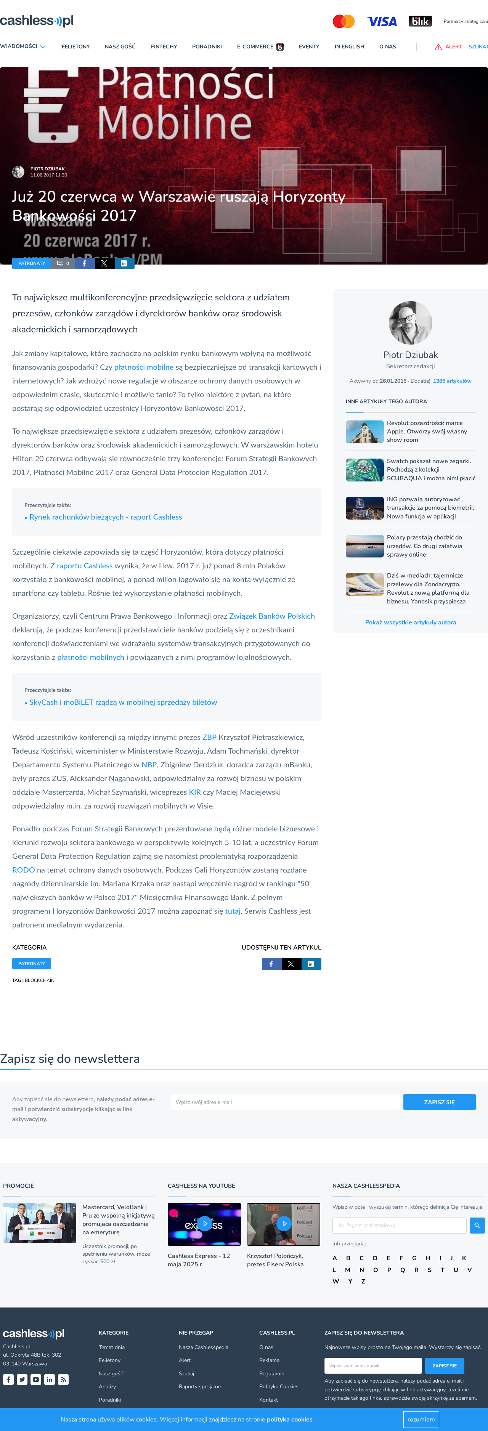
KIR (195, 791)
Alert (185, 1360)
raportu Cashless (85, 565)
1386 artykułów (452, 381)
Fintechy (164, 46)
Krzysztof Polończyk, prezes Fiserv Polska (275, 1260)
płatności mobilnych (90, 656)
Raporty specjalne (200, 1386)
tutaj (233, 910)
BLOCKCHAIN (40, 980)
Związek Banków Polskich (272, 615)
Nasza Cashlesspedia (203, 1347)
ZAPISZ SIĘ (439, 1101)
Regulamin (271, 1373)
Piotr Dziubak (47, 169)
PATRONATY (31, 263)
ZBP (209, 736)
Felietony (76, 46)
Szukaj (186, 1373)
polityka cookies (290, 1419)
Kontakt (268, 1400)
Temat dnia (112, 1347)
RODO (23, 869)
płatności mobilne (144, 366)
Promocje (18, 1186)
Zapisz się (445, 1366)
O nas (387, 46)
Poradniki (207, 46)
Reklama (269, 1360)
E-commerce (255, 46)
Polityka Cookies (279, 1386)
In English (349, 46)
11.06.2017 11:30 (48, 175)
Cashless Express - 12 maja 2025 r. (199, 1260)
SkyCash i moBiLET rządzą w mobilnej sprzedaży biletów (120, 701)
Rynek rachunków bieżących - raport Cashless (103, 516)
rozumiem (421, 1419)
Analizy (107, 1386)
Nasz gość (120, 46)
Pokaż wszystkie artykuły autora (410, 622)
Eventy (309, 46)
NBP (149, 764)
